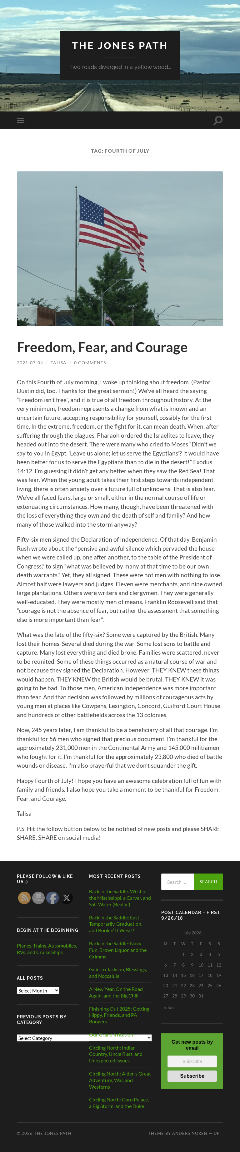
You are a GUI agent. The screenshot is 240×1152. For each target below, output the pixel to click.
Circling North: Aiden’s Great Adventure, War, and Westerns (120, 1079)
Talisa (59, 362)
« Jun (169, 1007)
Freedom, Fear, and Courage (104, 346)
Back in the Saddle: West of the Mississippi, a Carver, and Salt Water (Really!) (120, 897)
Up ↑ (218, 1132)
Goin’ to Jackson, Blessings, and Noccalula (118, 972)
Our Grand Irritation (111, 1034)
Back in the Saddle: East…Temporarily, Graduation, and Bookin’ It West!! (116, 923)
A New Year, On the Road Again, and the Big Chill (116, 992)
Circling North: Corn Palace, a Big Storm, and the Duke (119, 1102)
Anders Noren (190, 1132)
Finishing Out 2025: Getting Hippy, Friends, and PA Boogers (119, 1014)
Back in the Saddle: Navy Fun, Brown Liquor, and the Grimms (118, 949)
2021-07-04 (30, 362)
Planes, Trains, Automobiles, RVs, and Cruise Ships (47, 948)
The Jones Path (120, 45)
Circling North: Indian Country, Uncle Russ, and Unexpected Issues (115, 1053)
